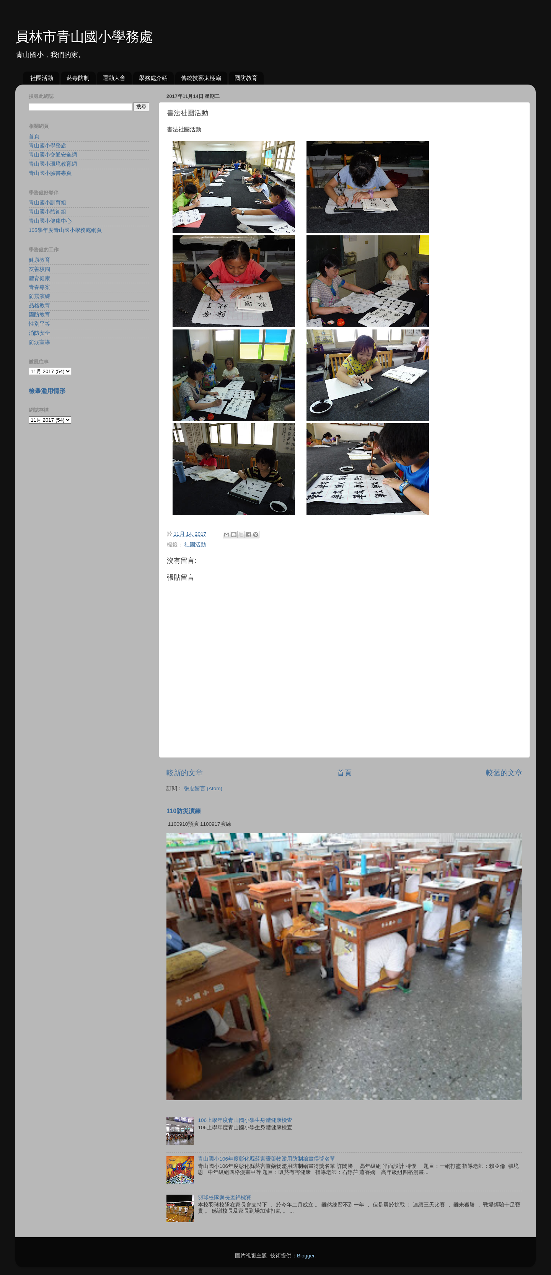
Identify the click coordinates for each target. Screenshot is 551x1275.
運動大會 (114, 78)
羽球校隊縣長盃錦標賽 (224, 1197)
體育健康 (39, 278)
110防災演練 (183, 811)
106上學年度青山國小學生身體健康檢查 (245, 1120)
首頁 (344, 773)
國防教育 (246, 78)
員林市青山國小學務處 (84, 36)
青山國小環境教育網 (53, 164)
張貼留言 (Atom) (203, 788)
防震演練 (39, 296)
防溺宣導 (39, 342)
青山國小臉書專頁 (50, 173)
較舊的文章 (504, 773)
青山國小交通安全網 (53, 155)
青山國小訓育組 (47, 202)
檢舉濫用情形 (47, 391)
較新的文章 (184, 773)
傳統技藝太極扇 (201, 78)
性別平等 (39, 324)
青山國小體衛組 (47, 212)
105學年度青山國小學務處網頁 (65, 230)
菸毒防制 (78, 78)
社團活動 (41, 78)
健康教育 (39, 260)
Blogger (306, 1256)
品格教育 (39, 305)
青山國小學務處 (47, 145)
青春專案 (39, 287)
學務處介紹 (153, 78)
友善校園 (39, 269)
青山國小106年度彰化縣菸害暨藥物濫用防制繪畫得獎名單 (266, 1159)
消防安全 (39, 333)
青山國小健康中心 (50, 221)
